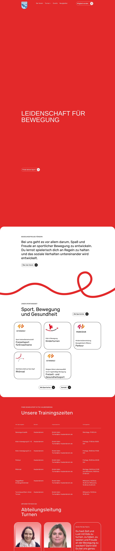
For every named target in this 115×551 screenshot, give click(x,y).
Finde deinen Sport (29, 185)
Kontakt (64, 387)
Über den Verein (27, 265)
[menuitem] (39, 3)
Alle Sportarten (79, 314)
